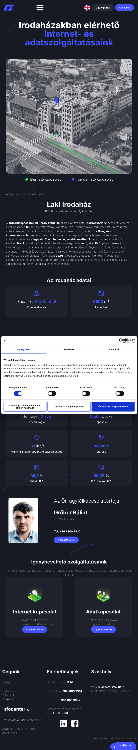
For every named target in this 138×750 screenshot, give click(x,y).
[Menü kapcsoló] (40, 7)
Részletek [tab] (69, 349)
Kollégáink (8, 695)
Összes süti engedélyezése (113, 406)
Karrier (6, 682)
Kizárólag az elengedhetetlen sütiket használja (25, 406)
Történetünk (9, 691)
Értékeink (7, 699)
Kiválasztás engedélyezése (69, 406)
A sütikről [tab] (114, 349)
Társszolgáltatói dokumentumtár (21, 720)
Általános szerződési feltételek (20, 728)
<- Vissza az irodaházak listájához (26, 194)
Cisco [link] (48, 239)
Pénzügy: (63, 700)
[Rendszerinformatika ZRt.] (113, 719)
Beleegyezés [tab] (24, 349)
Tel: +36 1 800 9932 (67, 531)
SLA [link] (73, 255)
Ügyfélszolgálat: (60, 682)
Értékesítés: (64, 691)
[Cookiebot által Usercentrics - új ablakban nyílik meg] (121, 340)
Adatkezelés (9, 732)
